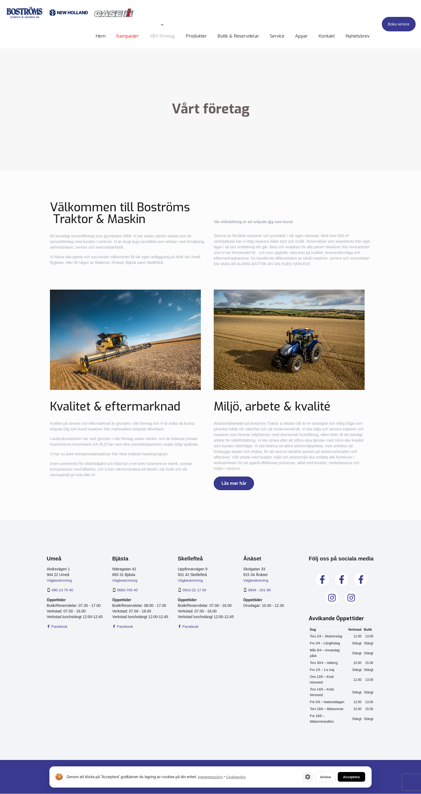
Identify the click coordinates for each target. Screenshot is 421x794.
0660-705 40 (127, 590)
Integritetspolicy (210, 777)
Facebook (57, 626)
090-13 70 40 (63, 590)
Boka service (398, 24)
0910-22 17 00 (195, 590)
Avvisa (321, 777)
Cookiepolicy (236, 777)
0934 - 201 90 (259, 590)
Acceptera (350, 777)
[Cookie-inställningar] (303, 776)
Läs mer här (235, 484)
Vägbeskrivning (59, 580)
